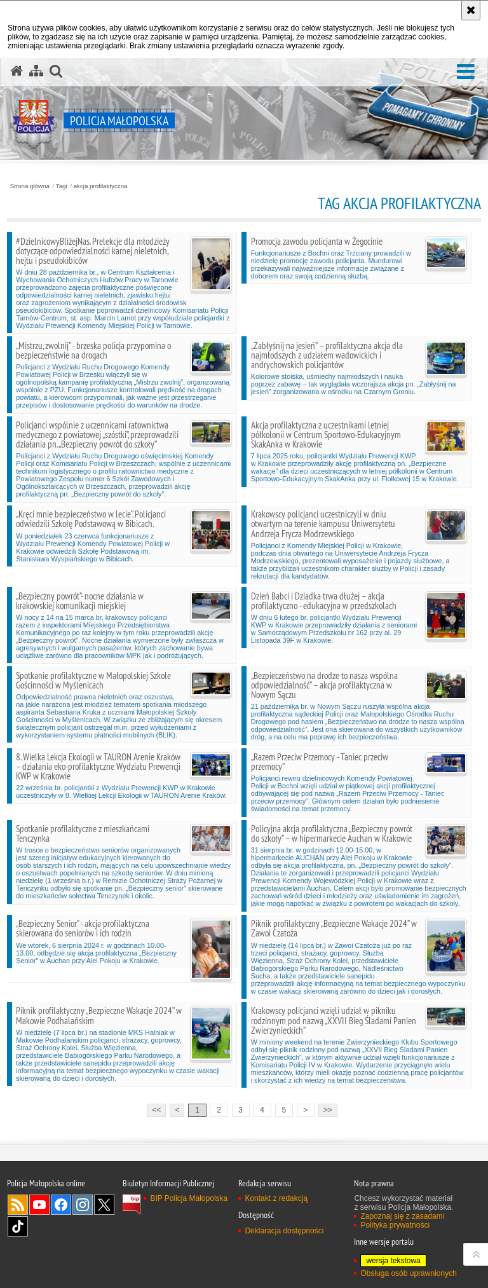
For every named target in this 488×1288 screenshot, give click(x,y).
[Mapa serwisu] (36, 71)
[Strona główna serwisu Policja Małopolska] (16, 71)
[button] (466, 72)
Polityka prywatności (395, 1225)
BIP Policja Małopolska (188, 1198)
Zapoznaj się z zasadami (402, 1216)
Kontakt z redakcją (276, 1198)
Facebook (61, 1205)
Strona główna (30, 186)
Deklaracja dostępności (284, 1230)
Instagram (82, 1205)
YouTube (39, 1205)
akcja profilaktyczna (101, 186)
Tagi (61, 186)
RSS (18, 1205)
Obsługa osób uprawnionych (408, 1273)
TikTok (18, 1226)
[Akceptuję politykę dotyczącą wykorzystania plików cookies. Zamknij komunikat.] (470, 10)
